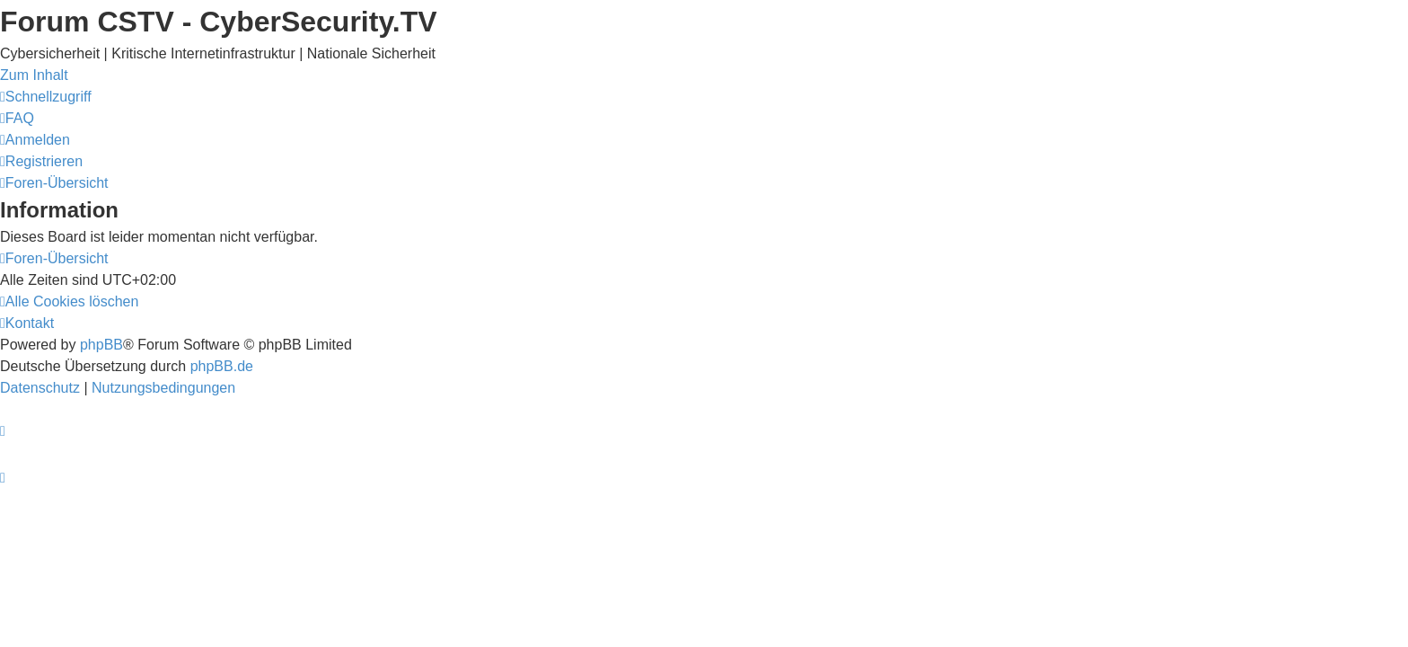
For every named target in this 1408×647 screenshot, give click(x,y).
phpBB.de (221, 366)
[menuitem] (17, 118)
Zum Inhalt (34, 75)
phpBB (101, 344)
